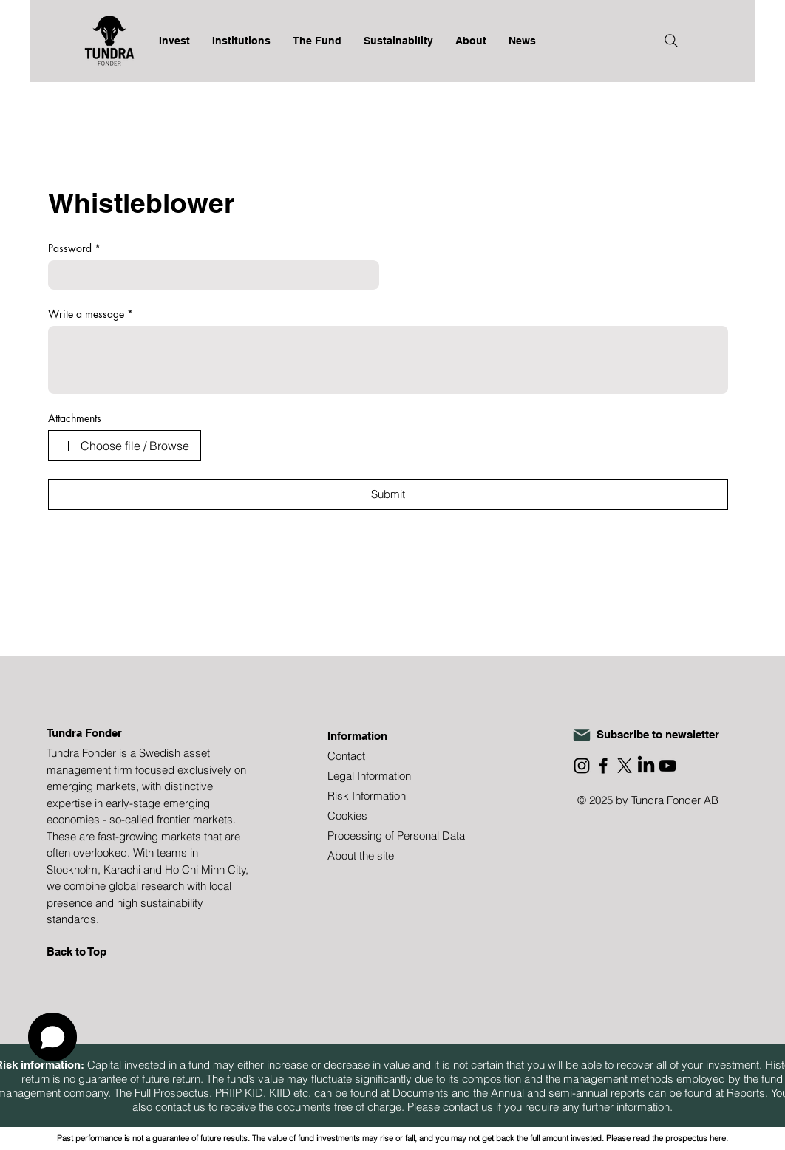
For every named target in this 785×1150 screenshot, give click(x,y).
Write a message (90, 313)
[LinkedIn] (646, 765)
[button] (52, 1037)
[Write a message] (388, 360)
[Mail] (581, 735)
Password (74, 248)
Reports (746, 1093)
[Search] (671, 40)
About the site (360, 855)
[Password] (209, 275)
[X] (624, 765)
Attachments (74, 418)
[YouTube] (667, 765)
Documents (420, 1093)
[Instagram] (581, 765)
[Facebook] (603, 765)
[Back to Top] (99, 952)
